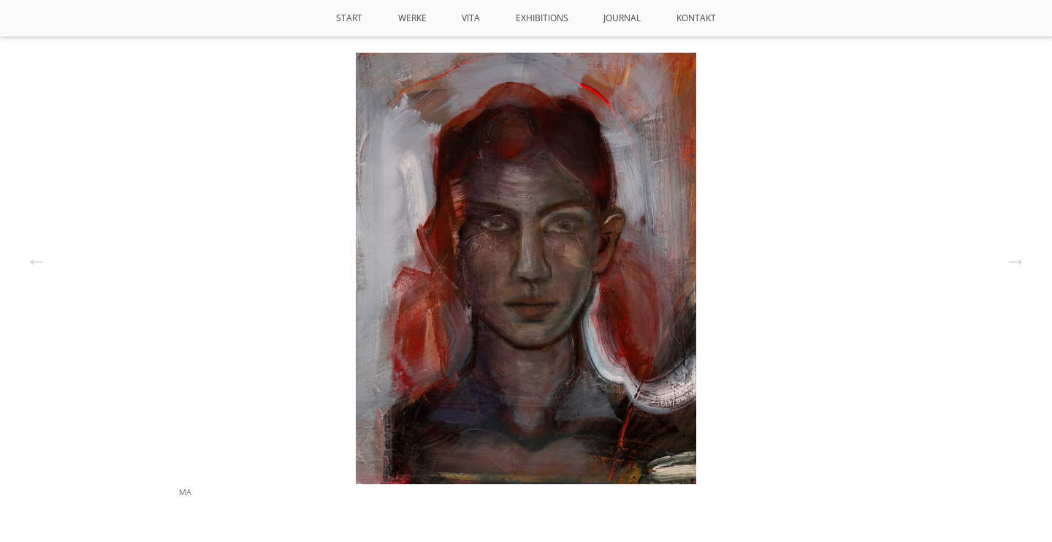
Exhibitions (542, 18)
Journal (622, 18)
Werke (412, 18)
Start (349, 18)
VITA (471, 18)
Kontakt (696, 18)
